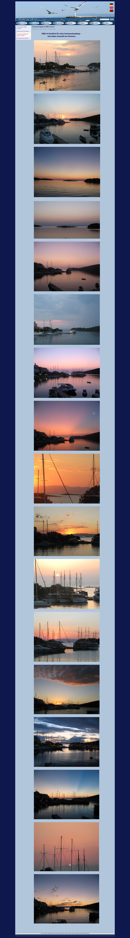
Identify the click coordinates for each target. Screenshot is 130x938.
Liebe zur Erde (44, 933)
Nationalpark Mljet (52, 29)
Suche (112, 19)
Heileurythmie (62, 933)
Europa (40, 29)
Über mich (74, 933)
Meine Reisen (35, 29)
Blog (78, 933)
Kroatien (45, 29)
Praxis (66, 933)
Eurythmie (56, 933)
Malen (70, 933)
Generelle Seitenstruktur (84, 933)
